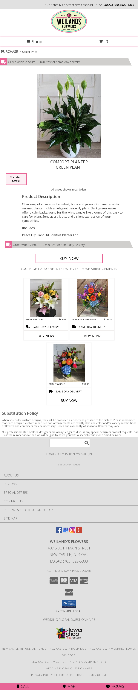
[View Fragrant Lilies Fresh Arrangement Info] (46, 298)
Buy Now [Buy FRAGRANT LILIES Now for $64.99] (45, 335)
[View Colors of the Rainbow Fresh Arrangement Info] (92, 298)
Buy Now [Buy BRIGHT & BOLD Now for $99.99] (69, 400)
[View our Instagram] (72, 532)
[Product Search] (69, 443)
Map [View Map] (69, 686)
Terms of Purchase (70, 675)
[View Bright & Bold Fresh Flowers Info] (69, 363)
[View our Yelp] (79, 532)
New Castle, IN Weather (48, 661)
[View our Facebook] (59, 532)
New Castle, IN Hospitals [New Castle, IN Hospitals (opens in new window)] (68, 648)
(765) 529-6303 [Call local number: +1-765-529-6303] (124, 5)
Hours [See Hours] (115, 686)
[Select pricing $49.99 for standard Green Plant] (16, 179)
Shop (34, 41)
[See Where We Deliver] (69, 464)
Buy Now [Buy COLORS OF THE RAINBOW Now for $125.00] (92, 335)
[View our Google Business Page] (66, 532)
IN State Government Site (88, 661)
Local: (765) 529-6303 (69, 561)
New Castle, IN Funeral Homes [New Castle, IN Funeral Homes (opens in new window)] (24, 648)
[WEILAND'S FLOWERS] (69, 31)
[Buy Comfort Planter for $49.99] (69, 258)
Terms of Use (97, 675)
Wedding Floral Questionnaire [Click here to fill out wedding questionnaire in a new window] (69, 619)
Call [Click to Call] (23, 686)
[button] (69, 604)
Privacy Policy (42, 675)
